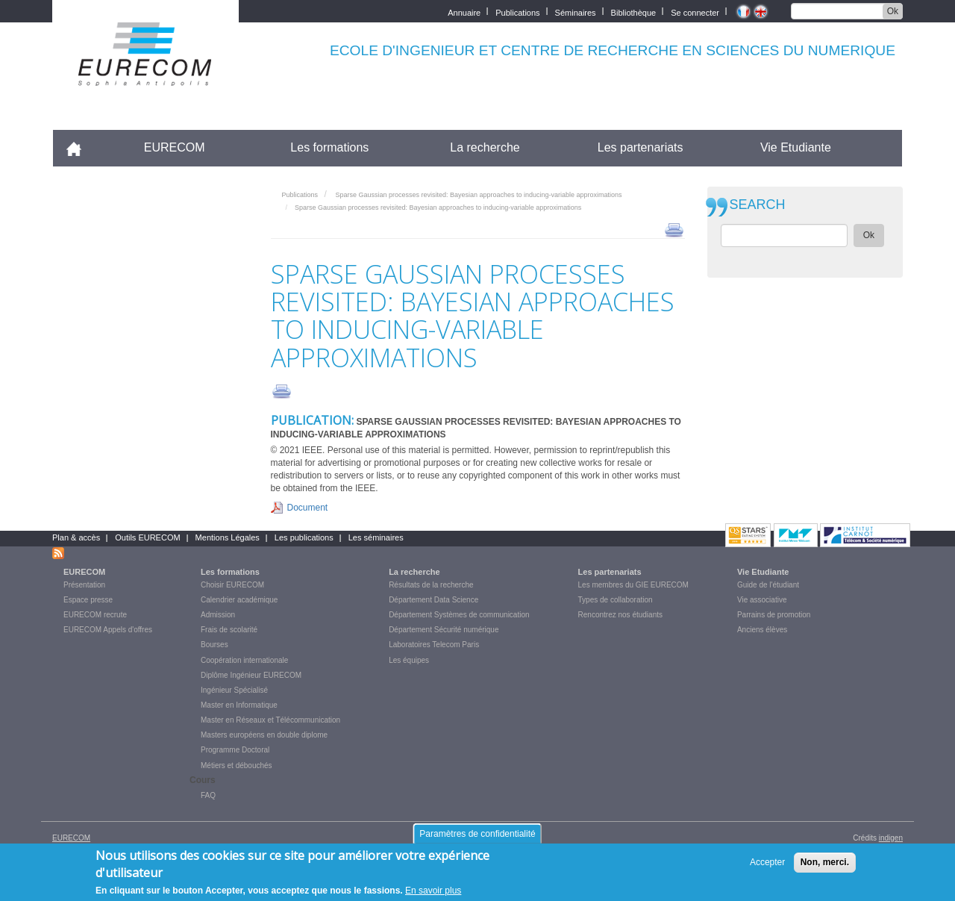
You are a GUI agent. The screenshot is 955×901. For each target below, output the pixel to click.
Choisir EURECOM (232, 585)
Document (307, 507)
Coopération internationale (244, 660)
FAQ (208, 795)
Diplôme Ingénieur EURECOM (251, 675)
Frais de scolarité (229, 630)
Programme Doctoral (235, 750)
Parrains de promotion (773, 615)
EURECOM (174, 147)
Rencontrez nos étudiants (620, 615)
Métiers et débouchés (236, 765)
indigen (891, 838)
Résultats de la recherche (431, 585)
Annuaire (464, 11)
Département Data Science (433, 600)
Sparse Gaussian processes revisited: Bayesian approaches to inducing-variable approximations (478, 195)
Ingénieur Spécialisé (234, 690)
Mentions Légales (227, 537)
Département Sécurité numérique (443, 630)
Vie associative (762, 600)
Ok (892, 11)
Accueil (80, 147)
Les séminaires (376, 537)
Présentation (84, 585)
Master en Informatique (239, 705)
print (674, 229)
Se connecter (695, 11)
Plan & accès (76, 537)
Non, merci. (825, 868)
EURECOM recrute (95, 615)
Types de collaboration (615, 600)
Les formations (329, 147)
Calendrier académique (239, 600)
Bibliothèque (634, 11)
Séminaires (575, 11)
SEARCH (758, 205)
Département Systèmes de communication (459, 615)
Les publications (304, 537)
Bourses (214, 644)
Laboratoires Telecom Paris (434, 644)
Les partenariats (640, 147)
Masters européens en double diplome (264, 735)
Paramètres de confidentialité (477, 839)
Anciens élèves (762, 630)
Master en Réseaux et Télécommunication (270, 720)
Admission (218, 615)
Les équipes (409, 660)
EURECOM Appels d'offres (107, 630)
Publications (517, 11)
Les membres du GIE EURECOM (633, 585)
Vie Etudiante (795, 147)
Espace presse (88, 600)
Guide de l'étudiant (768, 585)
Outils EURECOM (147, 537)
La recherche (484, 147)
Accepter (767, 868)
